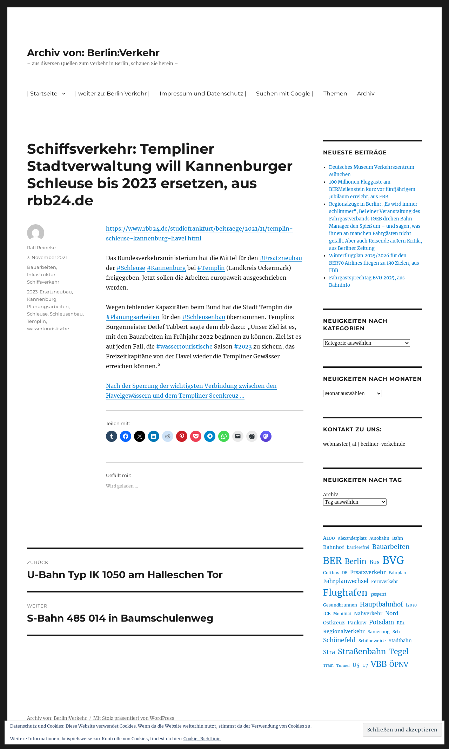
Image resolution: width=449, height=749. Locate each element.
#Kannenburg (166, 267)
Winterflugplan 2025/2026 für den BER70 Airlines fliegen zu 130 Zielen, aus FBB (374, 263)
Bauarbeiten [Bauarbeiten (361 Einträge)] (391, 547)
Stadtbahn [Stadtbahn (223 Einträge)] (400, 641)
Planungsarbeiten (48, 306)
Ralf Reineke (41, 247)
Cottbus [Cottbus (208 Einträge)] (331, 572)
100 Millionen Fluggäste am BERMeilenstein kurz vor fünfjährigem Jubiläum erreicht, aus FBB (372, 189)
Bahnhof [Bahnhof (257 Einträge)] (333, 547)
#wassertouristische (184, 346)
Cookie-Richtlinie (202, 738)
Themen (335, 93)
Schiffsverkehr (43, 282)
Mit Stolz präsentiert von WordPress (133, 718)
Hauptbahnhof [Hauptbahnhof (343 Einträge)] (381, 604)
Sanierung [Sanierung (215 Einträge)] (379, 631)
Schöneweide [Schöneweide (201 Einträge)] (372, 640)
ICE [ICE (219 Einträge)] (326, 613)
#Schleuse (130, 267)
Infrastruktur (41, 274)
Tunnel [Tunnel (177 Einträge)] (343, 665)
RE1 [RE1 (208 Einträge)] (400, 622)
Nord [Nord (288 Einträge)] (391, 613)
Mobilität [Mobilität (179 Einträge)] (342, 613)
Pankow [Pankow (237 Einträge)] (357, 623)
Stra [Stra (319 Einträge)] (329, 652)
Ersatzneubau (56, 291)
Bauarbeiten (41, 267)
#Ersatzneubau (281, 257)
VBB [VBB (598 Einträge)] (379, 664)
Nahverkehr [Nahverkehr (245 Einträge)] (368, 613)
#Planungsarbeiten (133, 316)
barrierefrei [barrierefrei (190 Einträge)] (358, 547)
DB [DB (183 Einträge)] (344, 572)
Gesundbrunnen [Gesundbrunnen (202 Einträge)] (340, 605)
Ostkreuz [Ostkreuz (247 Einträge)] (334, 622)
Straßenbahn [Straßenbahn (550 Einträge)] (362, 651)
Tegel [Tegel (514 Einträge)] (399, 651)
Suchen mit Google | (285, 93)
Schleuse (37, 314)
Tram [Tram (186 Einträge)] (328, 665)
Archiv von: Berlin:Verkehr (93, 53)
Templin (36, 321)
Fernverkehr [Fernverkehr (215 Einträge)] (384, 581)
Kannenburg (41, 299)
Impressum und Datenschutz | (203, 93)
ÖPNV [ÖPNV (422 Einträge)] (398, 664)
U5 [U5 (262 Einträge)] (356, 665)
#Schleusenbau (203, 316)
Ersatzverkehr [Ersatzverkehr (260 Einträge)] (368, 572)
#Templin (211, 267)
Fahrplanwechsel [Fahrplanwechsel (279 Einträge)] (345, 581)
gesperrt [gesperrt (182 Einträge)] (378, 594)
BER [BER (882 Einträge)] (332, 560)
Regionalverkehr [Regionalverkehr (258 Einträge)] (344, 631)
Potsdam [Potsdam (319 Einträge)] (381, 622)
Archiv (366, 93)
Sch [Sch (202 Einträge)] (396, 631)
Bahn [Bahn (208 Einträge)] (397, 538)
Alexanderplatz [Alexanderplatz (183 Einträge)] (352, 538)
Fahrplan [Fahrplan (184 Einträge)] (397, 572)
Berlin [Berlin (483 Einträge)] (356, 561)
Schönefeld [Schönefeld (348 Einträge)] (339, 640)
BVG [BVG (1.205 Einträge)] (393, 560)
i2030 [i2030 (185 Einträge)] (411, 605)
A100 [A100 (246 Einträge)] (329, 538)
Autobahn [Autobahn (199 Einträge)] (379, 538)
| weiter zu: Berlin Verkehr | (112, 93)
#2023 (243, 346)
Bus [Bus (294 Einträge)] (374, 562)
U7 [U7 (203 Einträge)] (365, 665)
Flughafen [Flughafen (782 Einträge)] (345, 592)
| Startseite (42, 93)
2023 (32, 291)
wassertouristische (48, 328)
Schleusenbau (66, 314)
